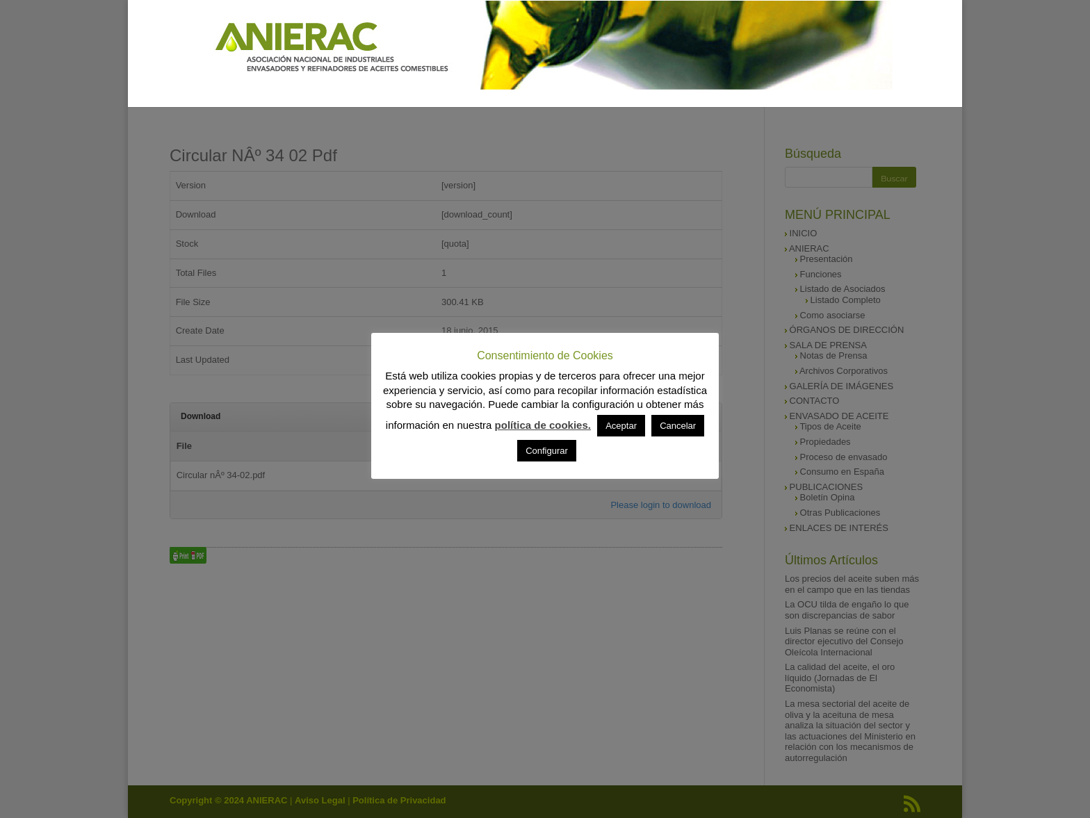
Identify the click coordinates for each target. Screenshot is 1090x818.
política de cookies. (543, 425)
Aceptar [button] (621, 425)
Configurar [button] (547, 450)
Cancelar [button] (678, 425)
